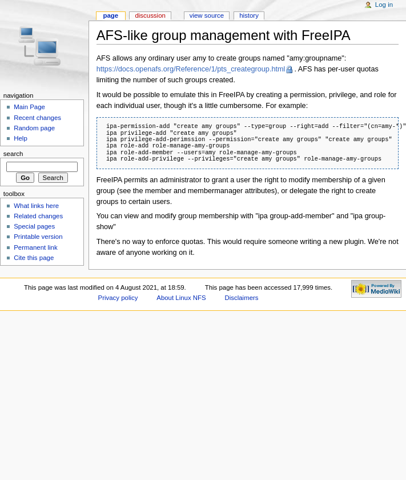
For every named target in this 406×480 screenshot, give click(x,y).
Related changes (38, 216)
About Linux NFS (181, 297)
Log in (384, 4)
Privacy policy (118, 297)
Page (110, 15)
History (249, 15)
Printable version (38, 236)
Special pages (34, 226)
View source (207, 15)
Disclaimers (242, 297)
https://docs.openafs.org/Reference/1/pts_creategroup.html (191, 69)
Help (20, 138)
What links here (36, 205)
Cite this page (34, 257)
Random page (34, 128)
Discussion (150, 15)
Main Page (29, 106)
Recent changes (37, 117)
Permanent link (35, 247)
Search (13, 153)
